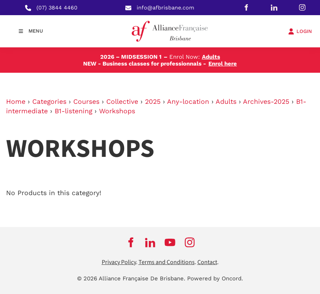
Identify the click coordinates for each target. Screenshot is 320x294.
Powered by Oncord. (215, 278)
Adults (226, 101)
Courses (86, 101)
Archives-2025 (266, 101)
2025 (153, 101)
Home (15, 101)
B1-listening (73, 111)
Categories (49, 101)
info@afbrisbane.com (165, 8)
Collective (122, 101)
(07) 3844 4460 (56, 8)
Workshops (117, 111)
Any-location (188, 101)
